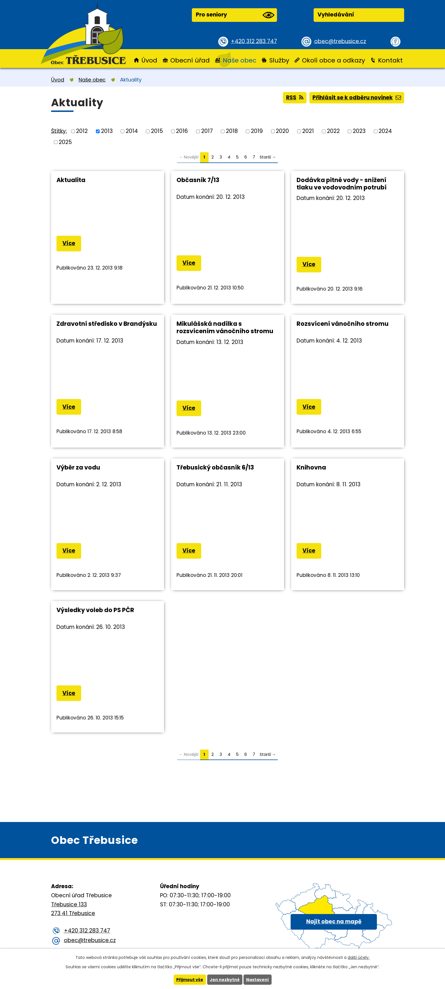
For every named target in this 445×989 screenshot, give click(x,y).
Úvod (149, 60)
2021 (308, 131)
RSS (294, 97)
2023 (359, 131)
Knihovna (311, 467)
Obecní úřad (190, 60)
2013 (107, 131)
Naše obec (239, 60)
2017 (207, 131)
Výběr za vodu (78, 467)
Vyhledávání (336, 14)
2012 (82, 131)
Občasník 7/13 (198, 180)
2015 (157, 131)
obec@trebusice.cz (340, 41)
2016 (182, 131)
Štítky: (59, 131)
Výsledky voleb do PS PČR (95, 610)
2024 (385, 131)
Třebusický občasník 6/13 (215, 467)
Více (68, 243)
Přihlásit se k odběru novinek (356, 97)
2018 (232, 131)
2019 (257, 131)
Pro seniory (235, 15)
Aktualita (70, 180)
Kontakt (390, 60)
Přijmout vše (189, 979)
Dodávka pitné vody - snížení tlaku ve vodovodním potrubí (342, 183)
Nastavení (257, 979)
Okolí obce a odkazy (333, 60)
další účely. (359, 957)
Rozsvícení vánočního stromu (343, 324)
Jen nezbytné (225, 979)
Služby (279, 60)
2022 (333, 131)
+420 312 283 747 (254, 41)
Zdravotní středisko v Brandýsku (106, 324)
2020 (282, 131)
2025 (65, 142)
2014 (132, 131)
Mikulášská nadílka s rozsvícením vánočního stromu (225, 327)
